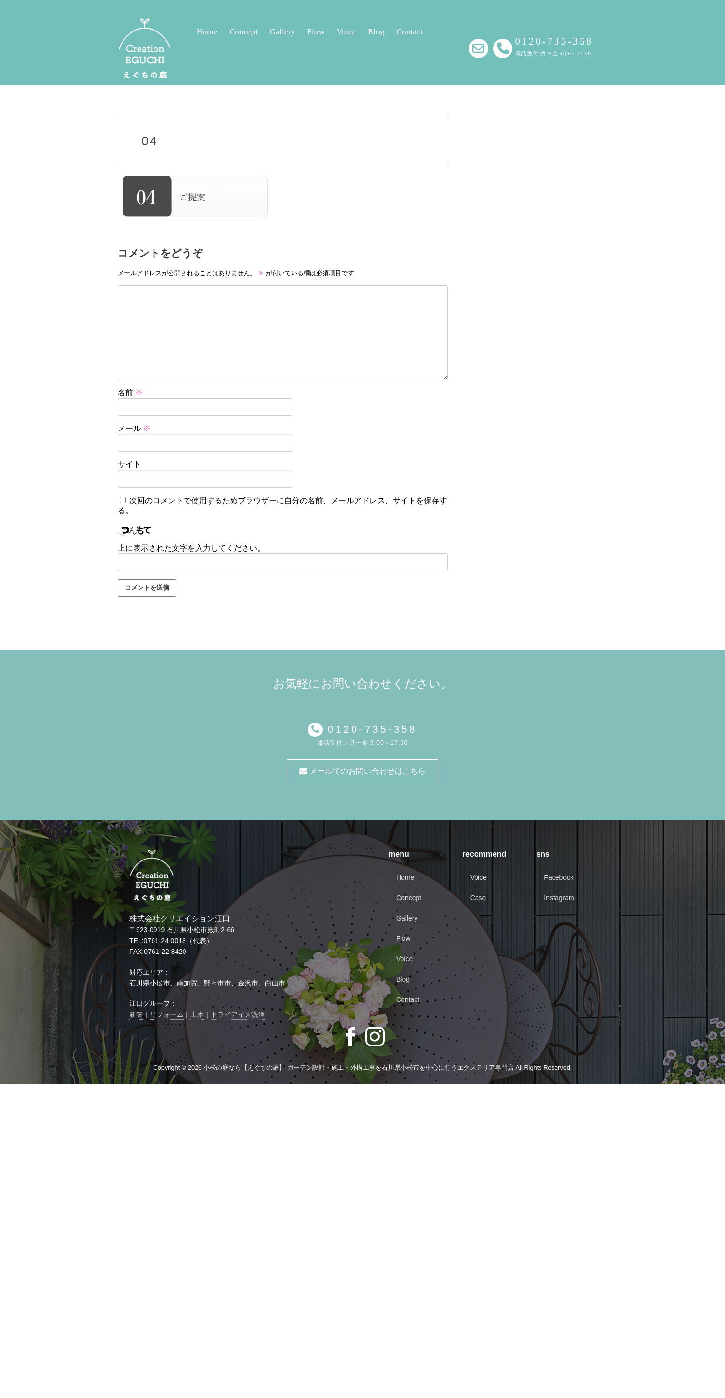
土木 (197, 1014)
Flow (315, 31)
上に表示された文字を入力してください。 (191, 548)
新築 (136, 1014)
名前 (130, 392)
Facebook (558, 877)
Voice (346, 31)
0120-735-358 (370, 729)
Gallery (282, 31)
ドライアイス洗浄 (238, 1014)
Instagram (559, 898)
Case (478, 898)
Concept (243, 31)
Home (207, 31)
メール (134, 428)
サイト (129, 464)
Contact (409, 31)
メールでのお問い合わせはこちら (362, 771)
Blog (376, 31)
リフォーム (167, 1014)
